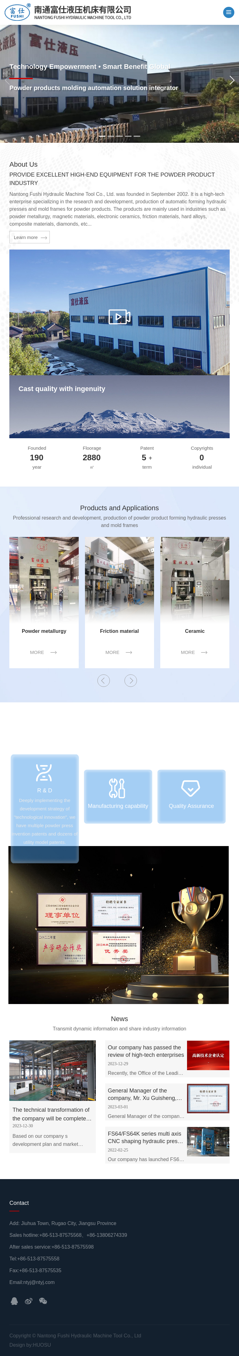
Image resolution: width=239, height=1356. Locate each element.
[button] (231, 80)
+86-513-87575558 (38, 1258)
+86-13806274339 (107, 1235)
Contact (19, 1203)
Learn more (26, 237)
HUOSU (42, 1345)
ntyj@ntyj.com (39, 1282)
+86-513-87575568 (60, 1235)
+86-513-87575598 (73, 1247)
